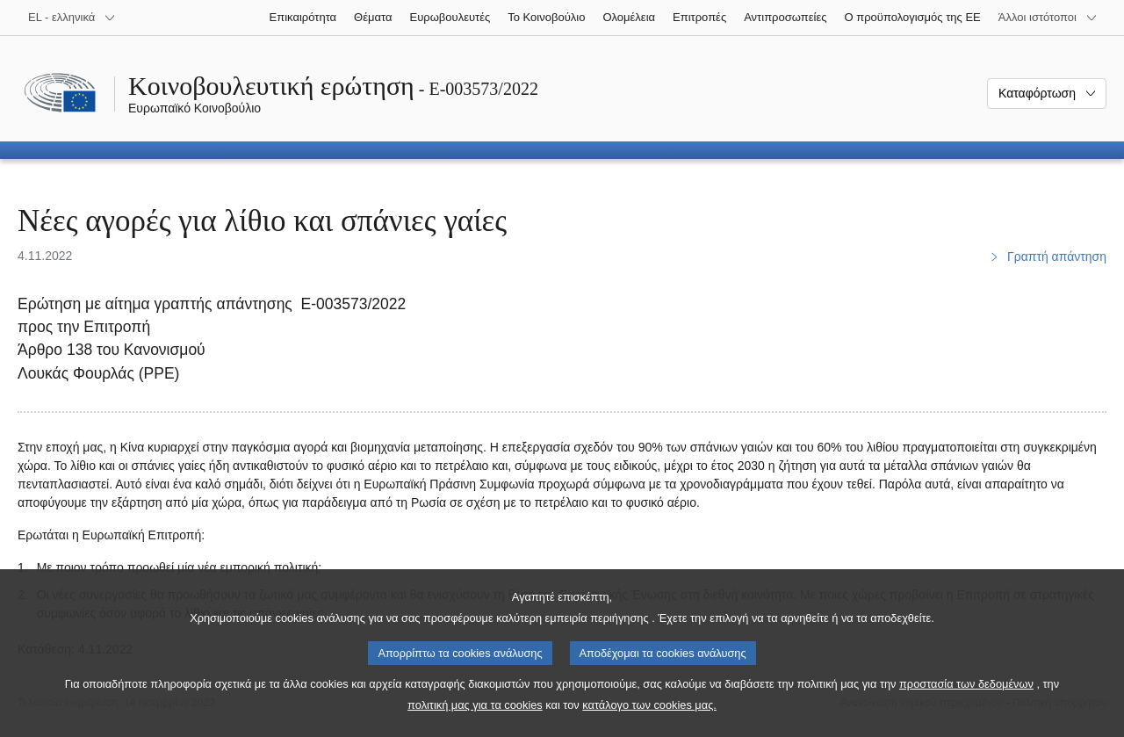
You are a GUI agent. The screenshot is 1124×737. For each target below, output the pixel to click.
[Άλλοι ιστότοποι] (1048, 17)
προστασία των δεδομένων (966, 710)
